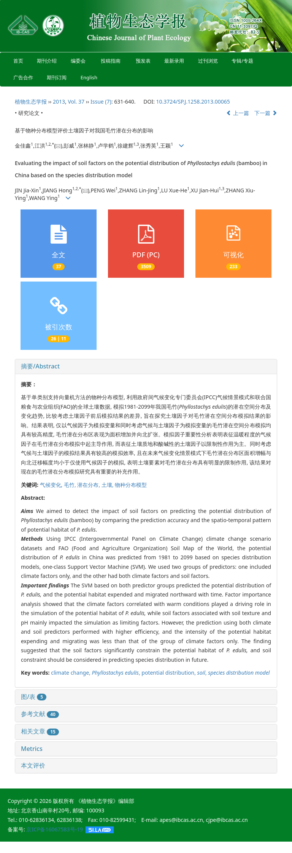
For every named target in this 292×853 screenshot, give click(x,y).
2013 (59, 101)
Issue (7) (100, 101)
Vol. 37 (76, 101)
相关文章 (40, 731)
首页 (18, 60)
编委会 (78, 60)
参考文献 (40, 714)
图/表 (33, 696)
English (89, 77)
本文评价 (33, 765)
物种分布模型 (131, 484)
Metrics (32, 748)
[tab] (146, 366)
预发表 (143, 60)
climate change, (71, 672)
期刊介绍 (47, 60)
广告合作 (23, 77)
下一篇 (265, 112)
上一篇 (237, 112)
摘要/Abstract (40, 366)
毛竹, (70, 484)
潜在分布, (89, 484)
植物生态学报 (31, 101)
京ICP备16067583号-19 (54, 829)
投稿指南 (110, 60)
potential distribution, (169, 672)
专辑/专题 (242, 60)
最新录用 (174, 60)
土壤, (108, 484)
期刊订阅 (57, 77)
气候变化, (52, 484)
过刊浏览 (208, 60)
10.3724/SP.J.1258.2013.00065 (193, 101)
